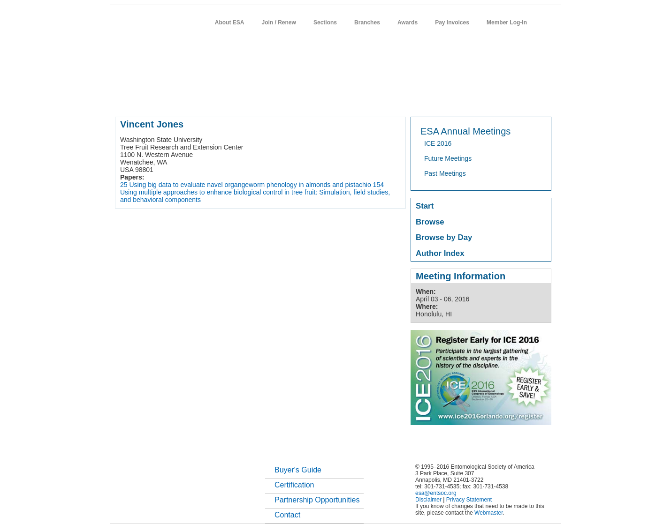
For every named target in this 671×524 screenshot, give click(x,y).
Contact (287, 515)
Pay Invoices (452, 22)
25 (124, 184)
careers (428, 100)
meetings (272, 100)
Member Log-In (507, 22)
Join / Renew (279, 22)
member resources (225, 100)
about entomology (165, 100)
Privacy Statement (469, 499)
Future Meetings (448, 158)
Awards (407, 22)
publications (312, 100)
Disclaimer (428, 499)
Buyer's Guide (297, 470)
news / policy (356, 100)
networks (461, 100)
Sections (325, 22)
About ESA (229, 22)
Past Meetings (445, 173)
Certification (294, 485)
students (396, 100)
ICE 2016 (437, 143)
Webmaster (488, 512)
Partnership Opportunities (316, 500)
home (122, 100)
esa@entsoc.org (436, 493)
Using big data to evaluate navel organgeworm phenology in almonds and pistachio (250, 184)
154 (378, 184)
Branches (367, 22)
